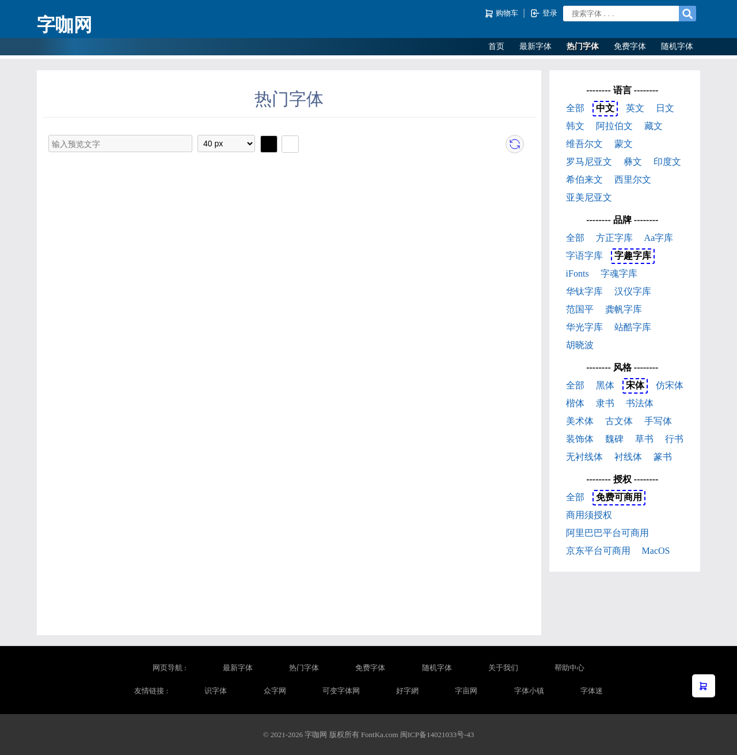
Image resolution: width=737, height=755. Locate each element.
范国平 (580, 309)
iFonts (577, 273)
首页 (496, 46)
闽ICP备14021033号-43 (437, 734)
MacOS (656, 551)
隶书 (605, 403)
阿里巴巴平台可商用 (607, 533)
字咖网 (64, 24)
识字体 (215, 690)
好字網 (407, 690)
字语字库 (584, 256)
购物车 (502, 13)
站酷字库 (632, 327)
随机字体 (677, 46)
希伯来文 (584, 179)
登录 (543, 13)
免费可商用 (619, 497)
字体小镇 (529, 690)
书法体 (640, 403)
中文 (605, 108)
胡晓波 (580, 345)
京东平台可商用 (598, 551)
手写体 (658, 421)
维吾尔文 (584, 144)
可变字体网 (341, 690)
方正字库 (614, 238)
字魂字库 (619, 273)
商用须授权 (589, 515)
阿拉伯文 (614, 126)
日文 (665, 108)
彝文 (633, 162)
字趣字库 (632, 256)
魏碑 (614, 439)
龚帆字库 (623, 309)
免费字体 (630, 46)
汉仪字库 (632, 291)
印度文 (667, 162)
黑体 (605, 385)
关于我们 (503, 667)
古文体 (619, 421)
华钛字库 (584, 291)
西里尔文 (632, 179)
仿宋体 (669, 385)
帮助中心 (569, 667)
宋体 (635, 385)
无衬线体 (584, 457)
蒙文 (623, 144)
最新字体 (535, 46)
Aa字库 (659, 238)
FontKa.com (379, 734)
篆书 (663, 457)
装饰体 (580, 439)
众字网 (275, 690)
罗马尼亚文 (589, 162)
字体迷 (591, 690)
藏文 (653, 126)
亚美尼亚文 (589, 197)
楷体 (575, 403)
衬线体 (628, 457)
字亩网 (466, 690)
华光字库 (584, 327)
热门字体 (583, 46)
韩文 (575, 126)
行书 (674, 439)
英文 (635, 108)
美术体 (580, 421)
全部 (575, 108)
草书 (644, 439)
